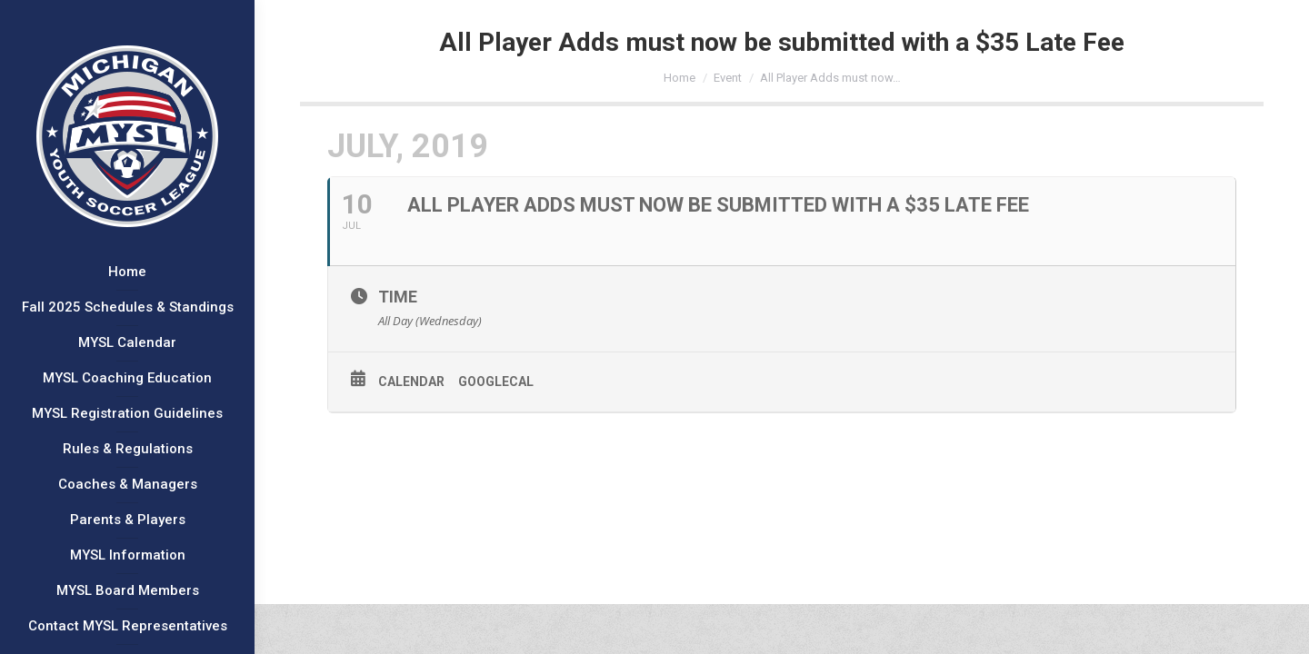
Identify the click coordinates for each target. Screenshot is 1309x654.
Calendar (411, 381)
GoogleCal (496, 381)
